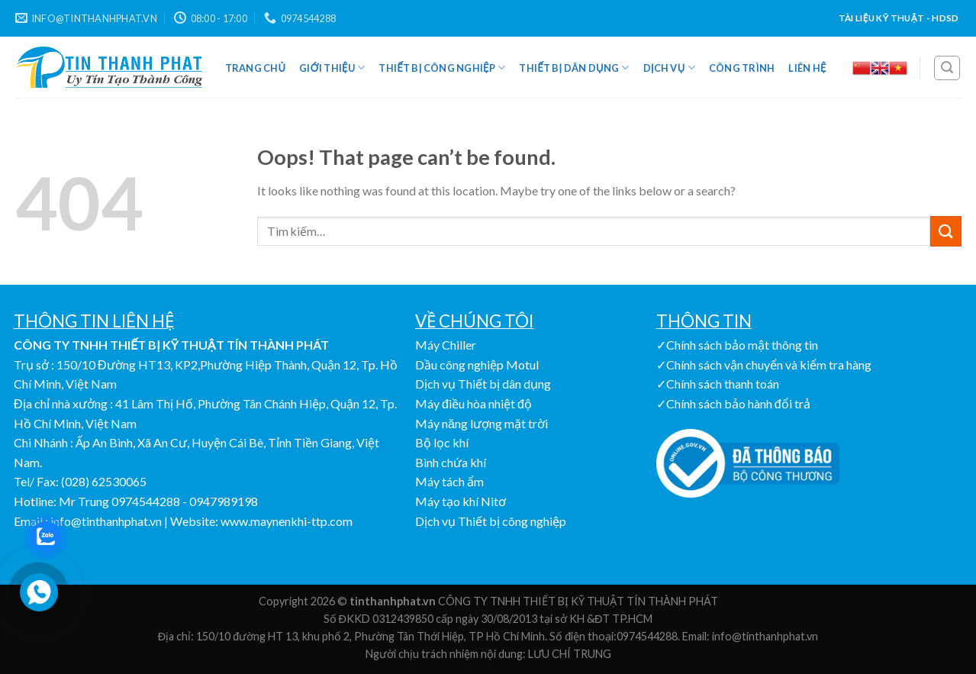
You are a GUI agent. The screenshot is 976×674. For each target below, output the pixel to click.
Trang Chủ (255, 68)
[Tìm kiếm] (947, 68)
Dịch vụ (669, 67)
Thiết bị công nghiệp (441, 67)
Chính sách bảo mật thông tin (742, 344)
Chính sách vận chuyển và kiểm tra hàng (768, 364)
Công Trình (742, 68)
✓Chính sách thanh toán (717, 383)
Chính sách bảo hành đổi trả (738, 403)
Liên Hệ (807, 68)
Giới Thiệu (332, 67)
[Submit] (945, 231)
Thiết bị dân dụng (574, 67)
